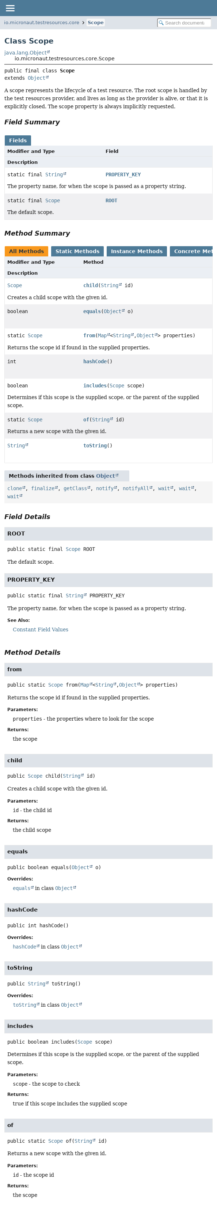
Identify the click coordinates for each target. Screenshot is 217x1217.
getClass (75, 488)
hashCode (95, 361)
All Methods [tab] (26, 251)
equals (92, 311)
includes (95, 385)
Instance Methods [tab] (137, 251)
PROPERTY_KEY (123, 174)
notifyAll (136, 488)
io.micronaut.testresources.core (41, 22)
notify (105, 488)
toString (95, 445)
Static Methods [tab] (77, 251)
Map (102, 335)
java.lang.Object (25, 53)
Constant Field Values (40, 629)
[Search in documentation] (184, 22)
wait (164, 488)
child (90, 285)
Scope (96, 22)
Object (36, 78)
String (54, 174)
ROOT (111, 200)
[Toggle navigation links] (10, 8)
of (86, 419)
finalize (42, 488)
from (89, 335)
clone (14, 488)
